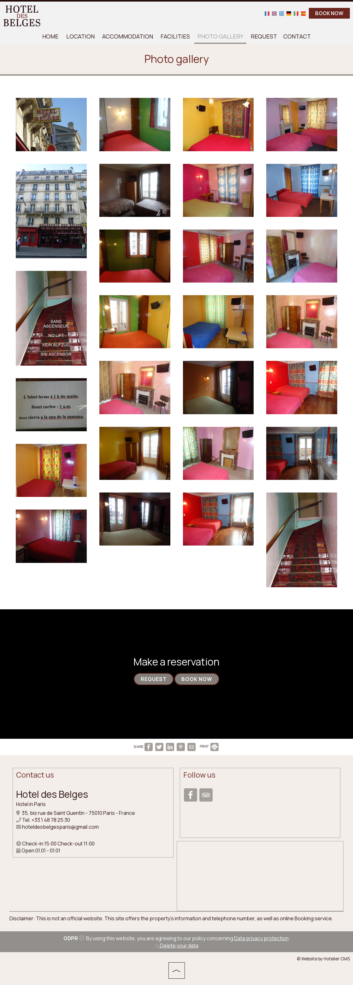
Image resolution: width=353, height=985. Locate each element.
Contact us (35, 774)
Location (80, 36)
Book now (196, 679)
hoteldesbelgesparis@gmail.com (60, 826)
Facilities (175, 36)
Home (50, 36)
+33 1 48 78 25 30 (51, 819)
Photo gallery (220, 36)
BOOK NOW (329, 13)
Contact (297, 36)
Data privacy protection (261, 938)
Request (264, 36)
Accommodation (127, 36)
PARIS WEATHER (260, 868)
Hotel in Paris (31, 804)
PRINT (209, 746)
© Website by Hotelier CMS (323, 959)
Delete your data (176, 945)
